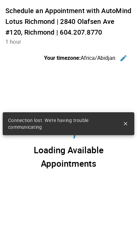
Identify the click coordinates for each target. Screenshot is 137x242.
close (125, 124)
